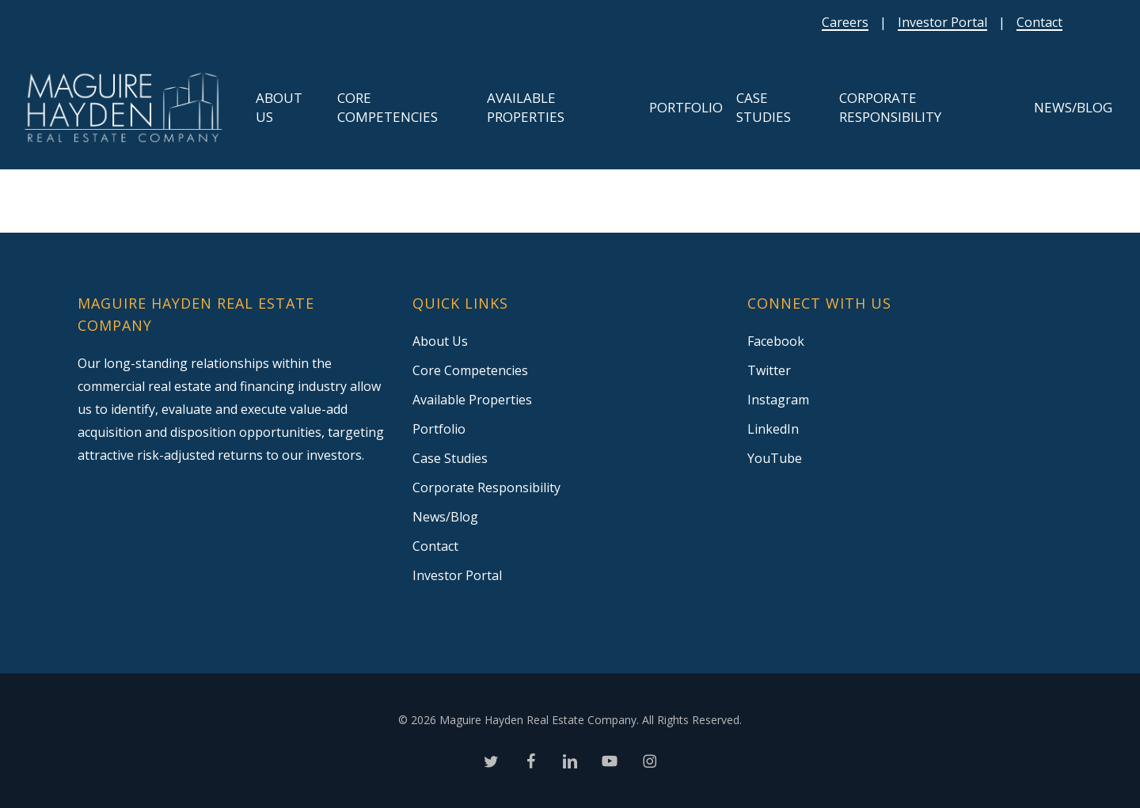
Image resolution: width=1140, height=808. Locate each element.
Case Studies (450, 458)
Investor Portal (942, 22)
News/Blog (445, 516)
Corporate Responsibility (486, 487)
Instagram (778, 399)
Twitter (769, 370)
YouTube (774, 458)
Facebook (775, 341)
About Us (440, 341)
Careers (845, 22)
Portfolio (439, 429)
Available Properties (472, 399)
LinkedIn (773, 429)
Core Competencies (470, 370)
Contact (1039, 22)
